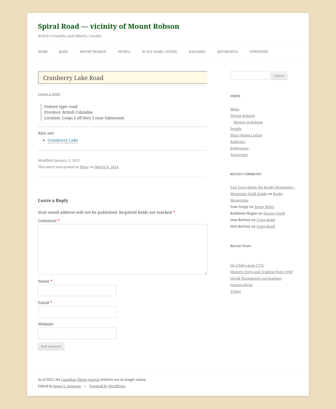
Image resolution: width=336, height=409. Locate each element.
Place (84, 166)
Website (45, 324)
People (124, 51)
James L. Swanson (67, 386)
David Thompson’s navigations (256, 278)
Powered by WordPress (107, 386)
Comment (49, 220)
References (227, 51)
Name (45, 281)
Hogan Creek (274, 213)
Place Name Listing (160, 51)
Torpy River (264, 206)
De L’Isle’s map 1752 (247, 265)
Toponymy (259, 51)
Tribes (235, 291)
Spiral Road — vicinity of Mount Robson (108, 26)
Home (43, 51)
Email (45, 302)
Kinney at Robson (248, 122)
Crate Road (266, 219)
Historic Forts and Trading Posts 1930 (261, 271)
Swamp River (241, 284)
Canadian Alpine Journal (80, 379)
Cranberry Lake (63, 140)
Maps (63, 51)
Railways (197, 51)
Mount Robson (93, 51)
